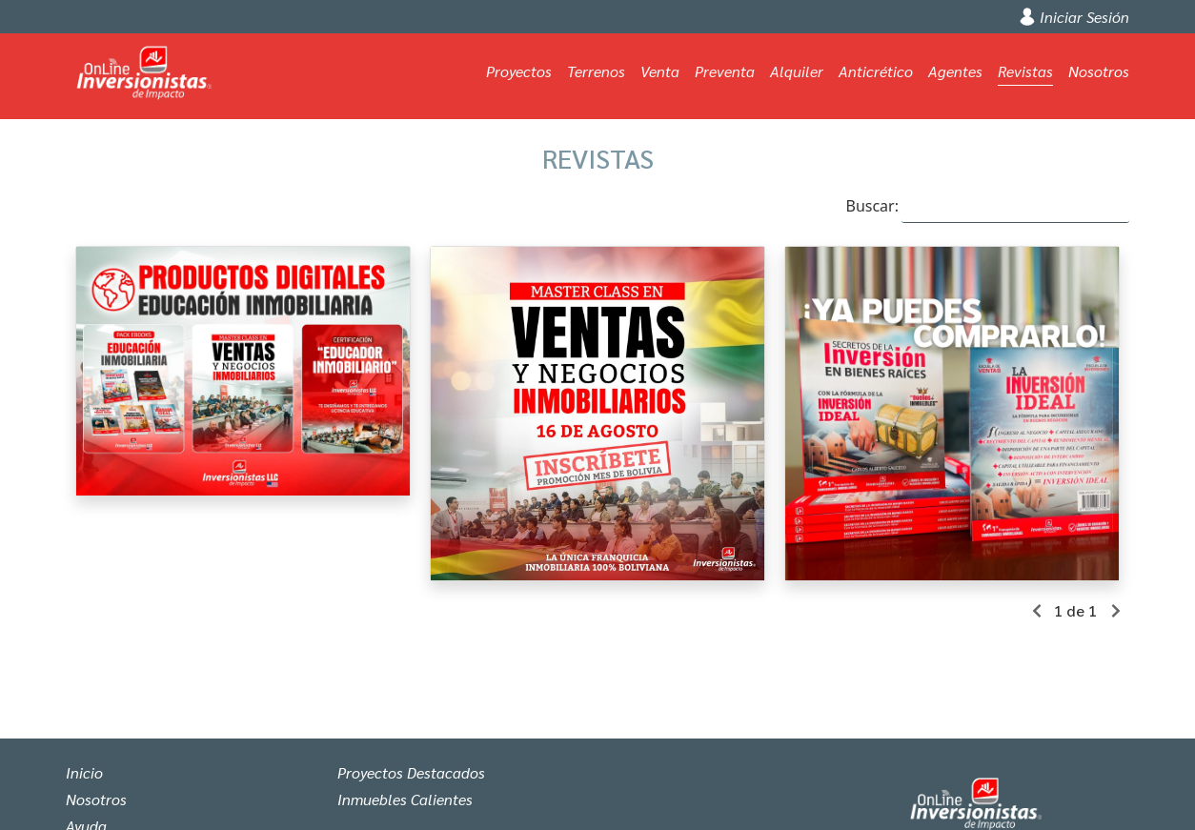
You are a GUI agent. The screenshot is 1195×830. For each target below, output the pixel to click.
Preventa (725, 71)
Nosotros (1098, 71)
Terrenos (596, 71)
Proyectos (519, 71)
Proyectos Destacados (411, 772)
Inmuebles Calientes (405, 799)
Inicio (84, 772)
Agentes (955, 71)
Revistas (1025, 71)
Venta (659, 71)
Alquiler (796, 71)
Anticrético (876, 71)
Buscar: (987, 206)
